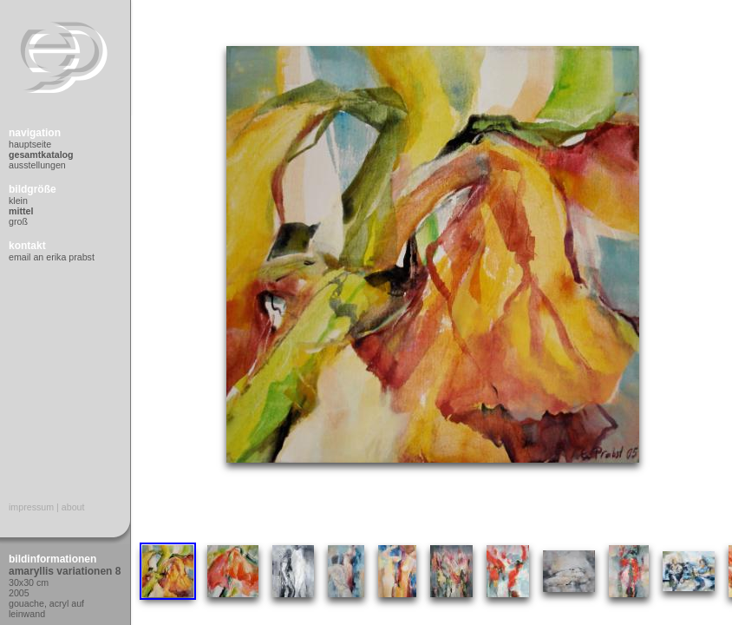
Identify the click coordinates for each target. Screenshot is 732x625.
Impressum (31, 507)
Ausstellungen (37, 165)
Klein (18, 200)
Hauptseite (30, 144)
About (73, 507)
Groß (18, 221)
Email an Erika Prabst (52, 257)
